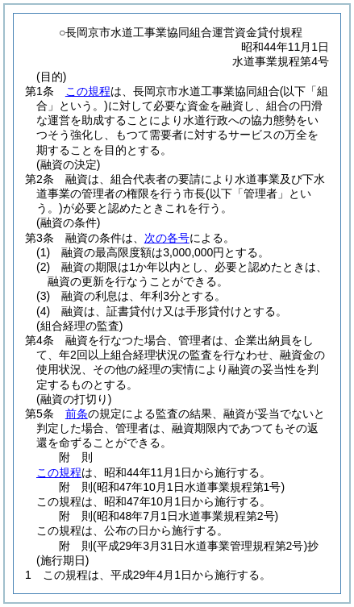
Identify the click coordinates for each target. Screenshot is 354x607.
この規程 (87, 91)
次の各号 (166, 237)
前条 (76, 413)
